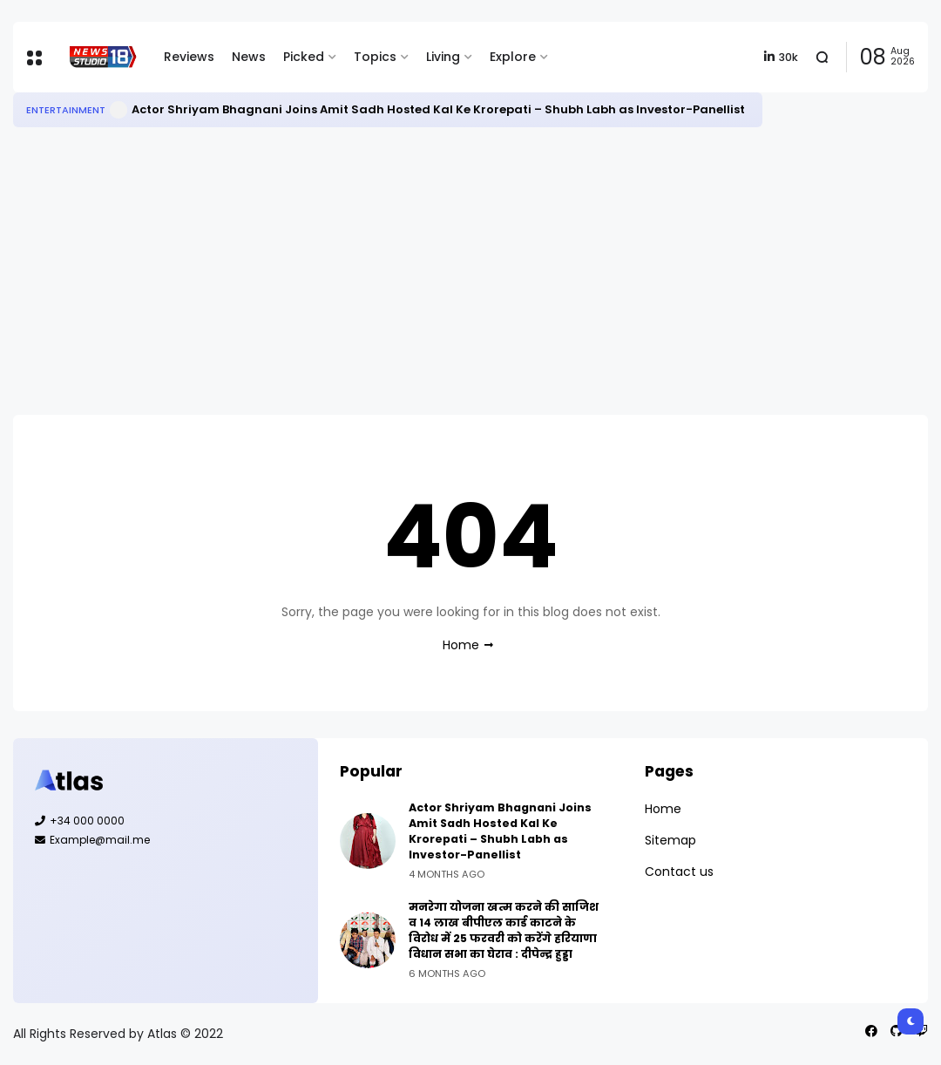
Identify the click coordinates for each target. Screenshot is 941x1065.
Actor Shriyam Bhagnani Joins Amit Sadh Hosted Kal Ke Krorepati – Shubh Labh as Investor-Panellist (438, 109)
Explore (513, 56)
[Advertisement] (470, 271)
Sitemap (670, 840)
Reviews (189, 56)
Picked (303, 56)
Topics (375, 56)
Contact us (679, 871)
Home (461, 645)
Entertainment (65, 110)
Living (443, 56)
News (249, 56)
